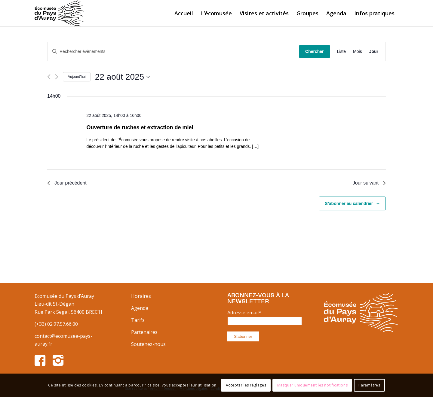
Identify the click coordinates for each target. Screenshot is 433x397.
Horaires (141, 296)
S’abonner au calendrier (349, 203)
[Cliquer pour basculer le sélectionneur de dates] (122, 77)
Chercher (314, 51)
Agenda (139, 308)
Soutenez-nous (148, 344)
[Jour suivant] (56, 77)
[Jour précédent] (49, 77)
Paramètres (369, 385)
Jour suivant (369, 182)
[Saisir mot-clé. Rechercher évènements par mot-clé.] (173, 51)
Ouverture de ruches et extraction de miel (139, 127)
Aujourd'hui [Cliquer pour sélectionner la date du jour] (77, 77)
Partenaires (144, 332)
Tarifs (138, 320)
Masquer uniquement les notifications (312, 385)
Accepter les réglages (246, 385)
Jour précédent (67, 182)
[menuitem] (183, 13)
